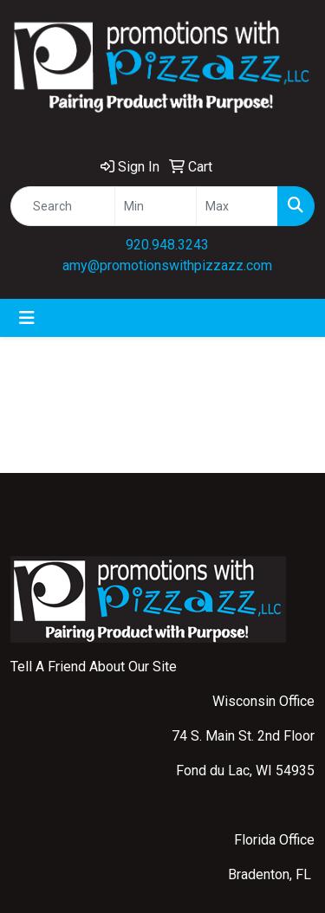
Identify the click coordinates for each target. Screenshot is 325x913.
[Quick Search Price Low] (155, 206)
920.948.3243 (167, 244)
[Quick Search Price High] (237, 206)
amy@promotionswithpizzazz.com (167, 265)
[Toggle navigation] (27, 318)
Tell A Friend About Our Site (93, 666)
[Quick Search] (62, 206)
